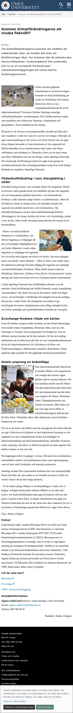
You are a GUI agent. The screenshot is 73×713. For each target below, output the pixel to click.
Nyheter (12, 14)
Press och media (10, 656)
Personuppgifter (10, 679)
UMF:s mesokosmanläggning (16, 589)
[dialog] (36, 699)
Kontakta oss (8, 651)
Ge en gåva (7, 664)
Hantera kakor (8, 683)
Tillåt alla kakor (44, 707)
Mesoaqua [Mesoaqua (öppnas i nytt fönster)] (6, 578)
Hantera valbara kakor (14, 701)
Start (3, 14)
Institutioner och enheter (14, 660)
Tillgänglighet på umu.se (14, 674)
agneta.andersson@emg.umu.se (25, 605)
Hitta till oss (7, 646)
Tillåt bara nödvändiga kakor (19, 707)
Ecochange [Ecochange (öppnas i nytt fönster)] (6, 584)
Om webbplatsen (10, 670)
